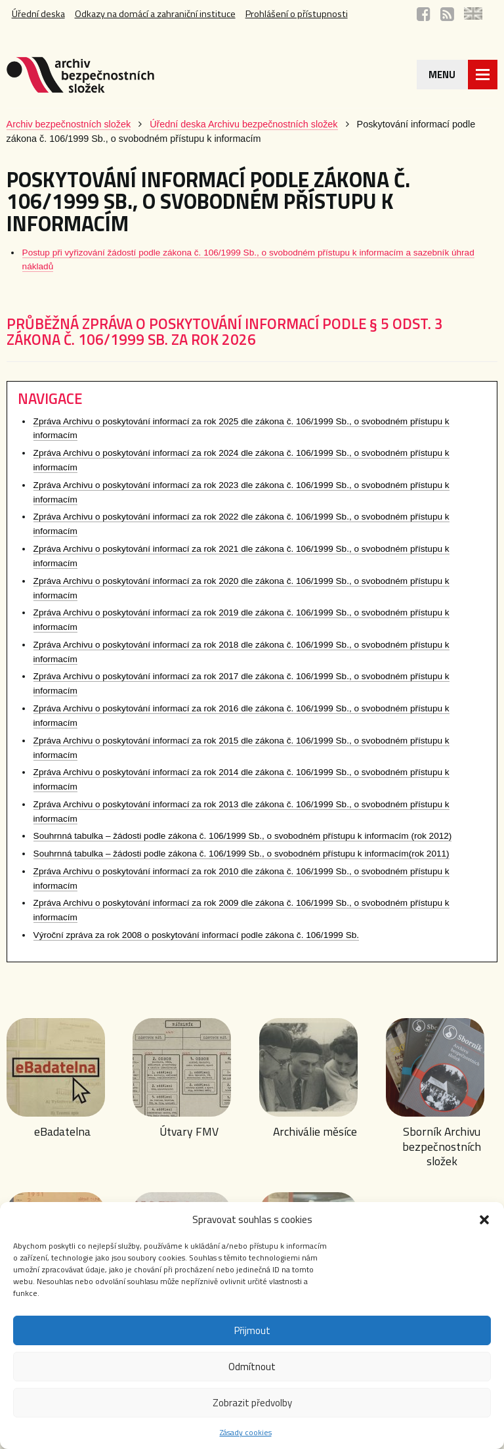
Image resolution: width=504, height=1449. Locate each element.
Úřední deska (38, 14)
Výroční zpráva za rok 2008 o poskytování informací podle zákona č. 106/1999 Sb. (196, 935)
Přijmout (252, 1330)
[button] (484, 1219)
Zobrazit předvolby (252, 1402)
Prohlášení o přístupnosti (296, 14)
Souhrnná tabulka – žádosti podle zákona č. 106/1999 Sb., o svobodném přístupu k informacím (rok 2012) (242, 836)
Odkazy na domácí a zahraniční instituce (155, 14)
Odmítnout (252, 1366)
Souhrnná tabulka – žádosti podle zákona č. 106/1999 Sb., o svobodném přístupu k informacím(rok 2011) (241, 853)
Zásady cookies (246, 1432)
